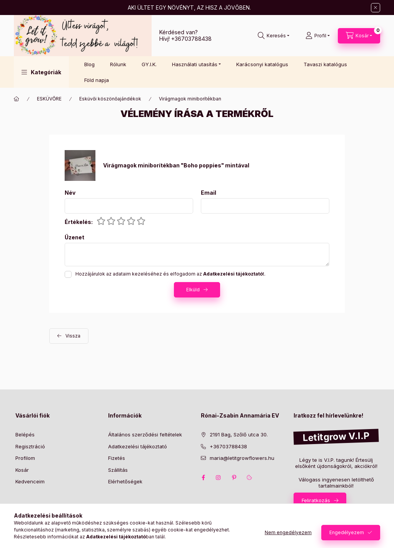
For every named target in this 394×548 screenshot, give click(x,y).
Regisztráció (30, 446)
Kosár (22, 470)
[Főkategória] (16, 98)
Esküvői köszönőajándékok (110, 99)
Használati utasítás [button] (194, 64)
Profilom (25, 458)
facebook (203, 477)
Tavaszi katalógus (325, 64)
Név (70, 193)
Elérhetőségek (125, 481)
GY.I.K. (149, 64)
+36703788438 (191, 38)
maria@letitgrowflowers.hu (242, 458)
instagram (218, 477)
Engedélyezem (346, 532)
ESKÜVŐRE (49, 99)
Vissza (72, 336)
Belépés (25, 434)
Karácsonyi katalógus (262, 64)
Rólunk (118, 64)
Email (208, 193)
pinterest (234, 477)
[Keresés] (273, 35)
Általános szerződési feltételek (145, 434)
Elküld (193, 289)
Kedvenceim (30, 481)
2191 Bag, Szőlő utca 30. (239, 434)
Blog (89, 64)
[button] (41, 72)
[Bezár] (375, 7)
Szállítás (118, 470)
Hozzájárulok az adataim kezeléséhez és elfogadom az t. (170, 274)
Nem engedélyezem (288, 532)
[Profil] (317, 35)
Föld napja (96, 80)
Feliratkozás (316, 500)
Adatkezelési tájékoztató (137, 446)
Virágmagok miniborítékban (190, 99)
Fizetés (116, 458)
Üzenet (74, 237)
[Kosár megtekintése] (359, 35)
